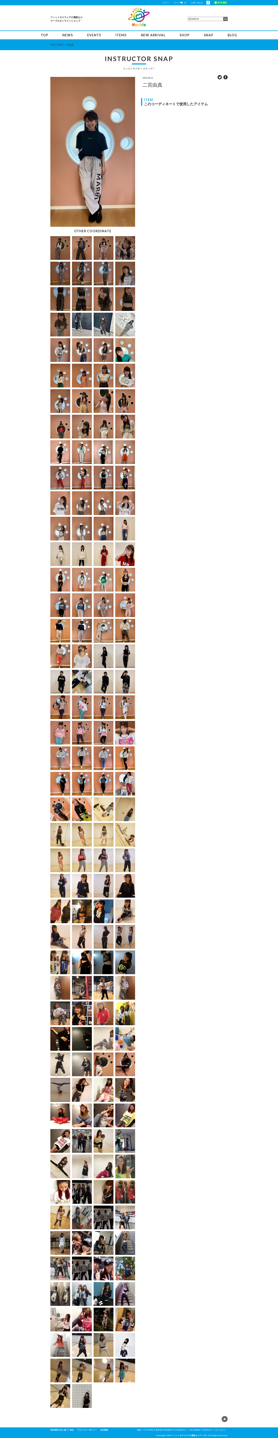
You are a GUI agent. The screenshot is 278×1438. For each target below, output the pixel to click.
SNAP (208, 35)
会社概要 (104, 1430)
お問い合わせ (197, 3)
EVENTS (94, 35)
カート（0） (181, 2)
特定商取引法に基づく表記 (62, 1430)
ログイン (166, 3)
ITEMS (121, 35)
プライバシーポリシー (87, 1430)
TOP (44, 35)
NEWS (67, 35)
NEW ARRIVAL (153, 35)
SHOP (185, 35)
